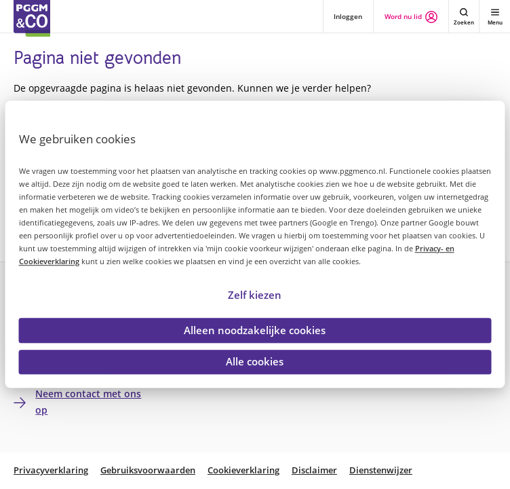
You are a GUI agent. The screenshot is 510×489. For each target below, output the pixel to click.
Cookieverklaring (243, 470)
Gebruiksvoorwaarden (147, 470)
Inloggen (348, 16)
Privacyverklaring (51, 470)
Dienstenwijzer (380, 470)
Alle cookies (254, 362)
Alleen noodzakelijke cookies (255, 330)
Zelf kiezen (254, 295)
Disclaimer (314, 470)
